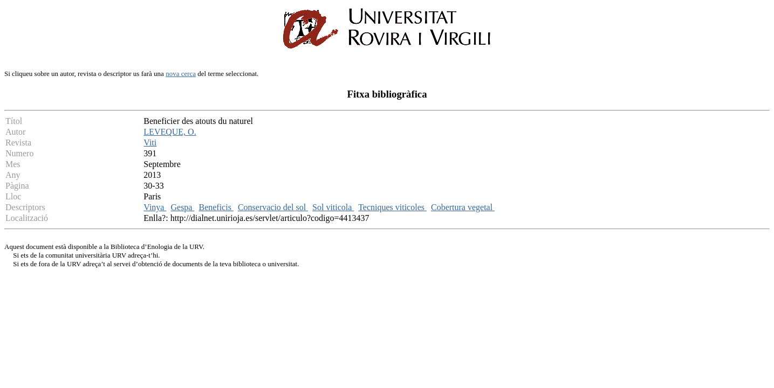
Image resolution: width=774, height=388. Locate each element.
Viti (149, 142)
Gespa (182, 207)
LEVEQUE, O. (169, 131)
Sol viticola (333, 207)
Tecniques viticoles (392, 207)
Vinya (154, 207)
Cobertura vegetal (463, 207)
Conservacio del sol (273, 207)
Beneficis (215, 207)
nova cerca (181, 74)
